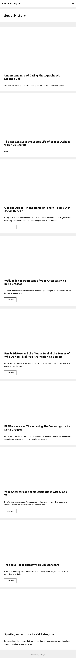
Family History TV (11, 3)
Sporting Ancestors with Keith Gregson (29, 634)
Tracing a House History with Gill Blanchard (31, 564)
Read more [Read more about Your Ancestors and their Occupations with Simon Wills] (10, 511)
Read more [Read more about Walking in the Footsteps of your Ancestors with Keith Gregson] (10, 299)
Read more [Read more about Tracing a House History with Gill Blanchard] (10, 580)
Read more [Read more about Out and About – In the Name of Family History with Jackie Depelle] (10, 227)
